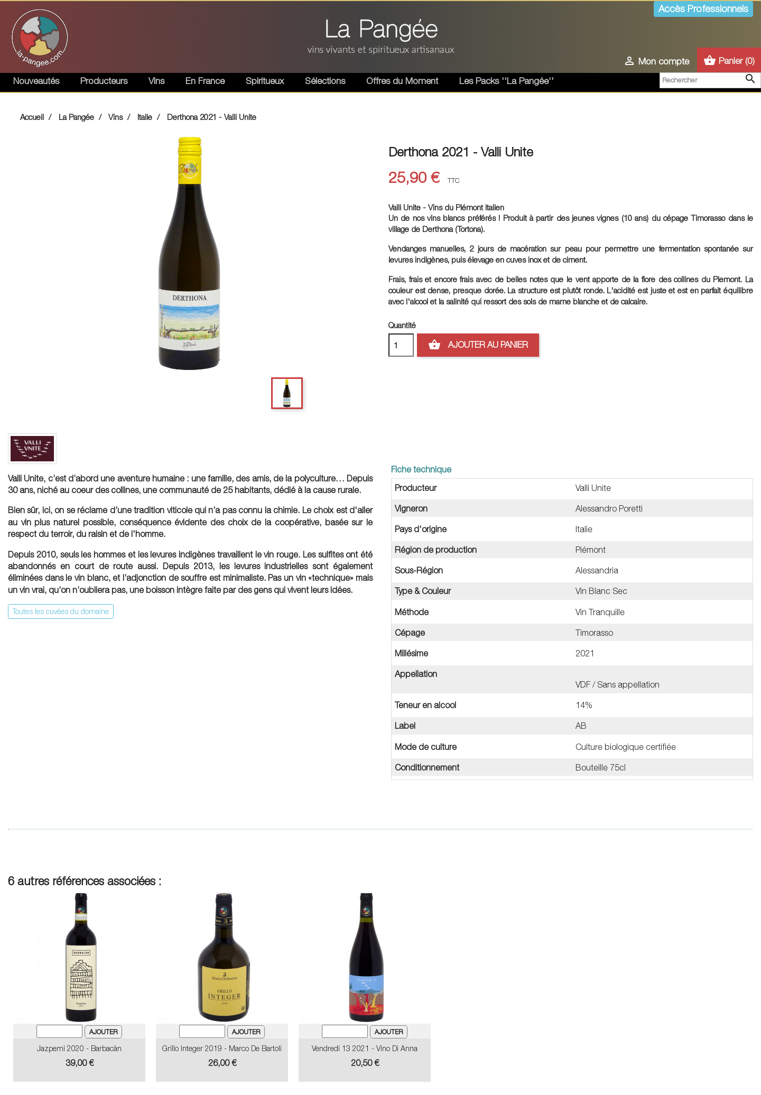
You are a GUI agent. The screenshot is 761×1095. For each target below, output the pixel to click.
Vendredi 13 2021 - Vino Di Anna (364, 1048)
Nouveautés (36, 81)
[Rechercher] (710, 80)
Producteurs (103, 81)
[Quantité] (401, 345)
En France (205, 81)
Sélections (325, 81)
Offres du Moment (402, 81)
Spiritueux (265, 81)
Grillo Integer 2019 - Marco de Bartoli (222, 1048)
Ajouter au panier (478, 345)
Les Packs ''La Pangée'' (506, 81)
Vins (156, 81)
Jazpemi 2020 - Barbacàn (79, 1048)
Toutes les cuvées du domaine (61, 611)
